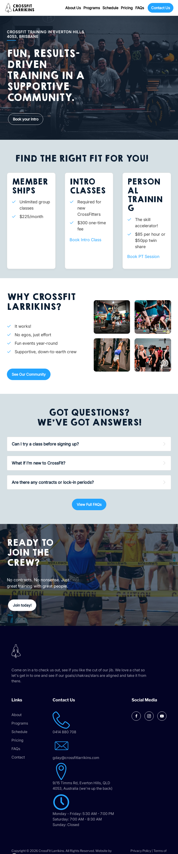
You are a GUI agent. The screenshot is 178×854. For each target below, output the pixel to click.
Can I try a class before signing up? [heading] (45, 444)
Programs (91, 8)
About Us (73, 8)
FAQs (139, 8)
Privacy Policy (140, 851)
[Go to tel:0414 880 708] (89, 723)
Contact (18, 757)
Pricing (127, 8)
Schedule (110, 8)
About (16, 714)
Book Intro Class (85, 239)
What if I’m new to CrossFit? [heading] (38, 463)
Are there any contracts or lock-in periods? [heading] (53, 482)
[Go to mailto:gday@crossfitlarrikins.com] (89, 749)
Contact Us (160, 8)
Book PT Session (143, 256)
